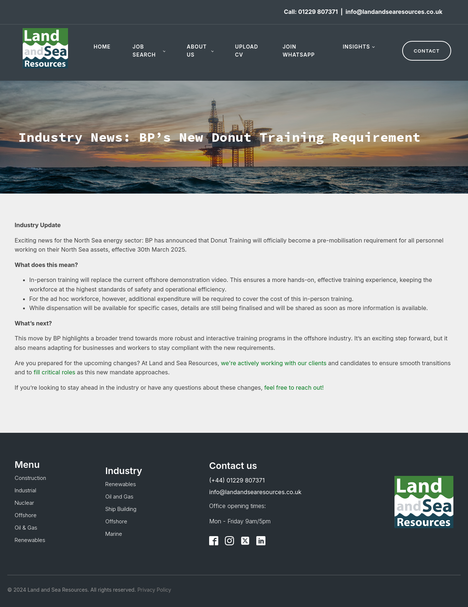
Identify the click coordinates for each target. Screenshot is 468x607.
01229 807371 (317, 11)
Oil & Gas (26, 527)
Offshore (26, 515)
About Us (197, 50)
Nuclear (24, 502)
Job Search (144, 50)
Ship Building (120, 508)
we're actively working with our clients (274, 363)
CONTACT (427, 51)
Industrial (25, 490)
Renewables (30, 540)
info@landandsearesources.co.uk (394, 11)
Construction (30, 477)
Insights (356, 46)
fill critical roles (54, 372)
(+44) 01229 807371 (237, 480)
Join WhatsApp (299, 50)
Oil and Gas (119, 496)
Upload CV (246, 50)
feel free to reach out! (294, 387)
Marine (113, 533)
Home (102, 46)
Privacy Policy (153, 590)
